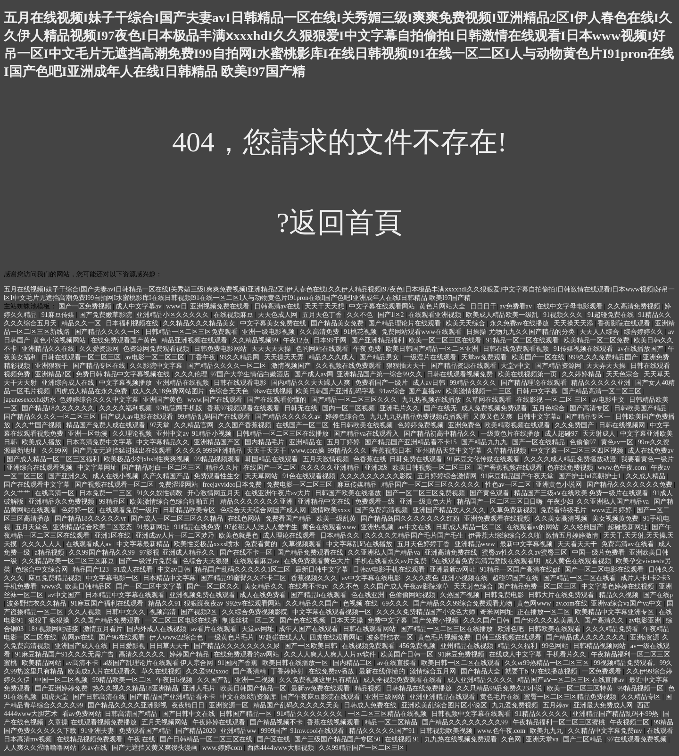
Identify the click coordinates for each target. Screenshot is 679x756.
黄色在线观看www (330, 527)
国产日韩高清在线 (100, 696)
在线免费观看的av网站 (247, 654)
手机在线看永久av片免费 (392, 561)
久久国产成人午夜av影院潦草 (407, 586)
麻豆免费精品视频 (55, 578)
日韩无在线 (301, 408)
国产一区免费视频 (85, 306)
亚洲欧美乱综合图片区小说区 (445, 705)
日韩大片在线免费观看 (562, 594)
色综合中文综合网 (42, 569)
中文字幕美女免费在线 (274, 323)
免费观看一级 (376, 501)
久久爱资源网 (100, 348)
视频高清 (163, 611)
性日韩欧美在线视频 (364, 425)
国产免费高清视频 (382, 510)
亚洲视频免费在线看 (220, 306)
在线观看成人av (90, 544)
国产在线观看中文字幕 (38, 484)
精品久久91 (164, 603)
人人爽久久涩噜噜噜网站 (41, 747)
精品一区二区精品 (391, 722)
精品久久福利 (518, 645)
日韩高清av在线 (278, 306)
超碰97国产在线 (516, 578)
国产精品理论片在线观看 (405, 323)
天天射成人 (599, 433)
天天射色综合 (474, 586)
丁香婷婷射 (288, 671)
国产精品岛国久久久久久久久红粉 (411, 518)
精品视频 (369, 688)
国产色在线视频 (304, 620)
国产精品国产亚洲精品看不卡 (173, 696)
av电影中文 (609, 399)
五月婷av (557, 705)
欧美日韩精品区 (89, 586)
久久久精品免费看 (613, 628)
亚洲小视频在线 (465, 578)
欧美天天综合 (466, 323)
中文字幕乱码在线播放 (360, 544)
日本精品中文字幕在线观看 (125, 594)
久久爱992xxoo (208, 671)
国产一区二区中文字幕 (150, 586)
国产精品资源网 (559, 365)
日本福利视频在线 (133, 323)
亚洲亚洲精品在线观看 (443, 696)
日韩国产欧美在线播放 (349, 493)
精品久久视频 (619, 594)
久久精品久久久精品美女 (200, 323)
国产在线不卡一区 (247, 552)
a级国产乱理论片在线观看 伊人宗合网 (159, 662)
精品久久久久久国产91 (383, 730)
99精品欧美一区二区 (123, 679)
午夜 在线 (142, 739)
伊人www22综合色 (177, 637)
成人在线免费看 (264, 594)
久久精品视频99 (256, 340)
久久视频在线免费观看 (349, 365)
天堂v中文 (516, 365)
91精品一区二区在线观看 (523, 340)
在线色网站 (245, 518)
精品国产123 (92, 569)
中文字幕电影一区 (113, 578)
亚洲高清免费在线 (451, 552)
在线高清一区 (55, 493)
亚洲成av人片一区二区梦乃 (175, 535)
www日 (176, 306)
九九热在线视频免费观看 (461, 739)
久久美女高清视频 (562, 518)
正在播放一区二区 (544, 611)
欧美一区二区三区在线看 (446, 340)
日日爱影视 (129, 645)
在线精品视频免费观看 (90, 739)
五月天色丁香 (323, 314)
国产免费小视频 (436, 620)
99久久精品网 (240, 357)
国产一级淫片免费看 (149, 561)
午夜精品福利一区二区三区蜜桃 (560, 722)
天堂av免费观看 (485, 357)
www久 (51, 586)
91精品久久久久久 (542, 713)
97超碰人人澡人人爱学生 (262, 527)
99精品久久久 (348, 450)
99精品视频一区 (641, 688)
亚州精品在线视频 (467, 645)
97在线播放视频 (555, 671)
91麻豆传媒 (58, 314)
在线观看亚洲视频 (435, 314)
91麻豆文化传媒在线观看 (484, 459)
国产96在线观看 (123, 637)
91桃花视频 (361, 331)
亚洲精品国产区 (218, 442)
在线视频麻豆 (234, 314)
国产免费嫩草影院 (106, 314)
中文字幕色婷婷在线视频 (618, 586)
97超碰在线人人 (283, 637)
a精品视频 (50, 552)
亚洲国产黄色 (163, 399)
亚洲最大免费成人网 (604, 705)
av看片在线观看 (215, 628)
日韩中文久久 (126, 611)
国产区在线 (274, 739)
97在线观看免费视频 (638, 739)
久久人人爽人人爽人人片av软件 (331, 654)
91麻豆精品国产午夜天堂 (518, 476)
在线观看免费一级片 (129, 510)
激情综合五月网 (434, 671)
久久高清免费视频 (634, 306)
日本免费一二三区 (106, 493)
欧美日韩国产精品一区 (254, 688)
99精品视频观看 (218, 459)
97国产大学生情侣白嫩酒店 (250, 374)
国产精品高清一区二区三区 (602, 391)
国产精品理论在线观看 (535, 382)
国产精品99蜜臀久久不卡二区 (244, 578)
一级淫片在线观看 (431, 357)
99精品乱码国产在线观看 (215, 416)
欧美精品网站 (42, 662)
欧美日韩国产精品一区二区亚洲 (433, 348)
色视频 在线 (361, 603)
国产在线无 (441, 408)
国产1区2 (392, 314)
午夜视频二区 (630, 722)
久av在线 (95, 747)
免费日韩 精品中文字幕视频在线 (124, 374)
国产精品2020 (196, 730)
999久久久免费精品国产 (604, 357)
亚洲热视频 (378, 527)
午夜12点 (297, 340)
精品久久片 (223, 467)
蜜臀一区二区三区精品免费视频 (571, 696)
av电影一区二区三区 (155, 357)
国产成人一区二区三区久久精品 (178, 518)
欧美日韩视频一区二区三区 (432, 467)
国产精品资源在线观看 (464, 365)
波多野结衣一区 (391, 637)
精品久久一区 (82, 323)
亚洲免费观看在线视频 (498, 518)
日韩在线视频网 (623, 425)
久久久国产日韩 (487, 620)
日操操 (476, 331)
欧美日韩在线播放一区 (296, 662)
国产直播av (425, 391)
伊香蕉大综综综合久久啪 (505, 535)
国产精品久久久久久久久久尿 (238, 645)
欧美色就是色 (239, 535)
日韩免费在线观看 (416, 459)
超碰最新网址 (628, 527)
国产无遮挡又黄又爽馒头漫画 (155, 747)
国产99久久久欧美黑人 (548, 620)
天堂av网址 (258, 628)
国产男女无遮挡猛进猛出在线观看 (123, 450)
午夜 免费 (368, 348)
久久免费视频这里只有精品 (319, 679)
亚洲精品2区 (54, 374)
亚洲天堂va (543, 739)
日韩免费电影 (505, 594)
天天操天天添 (574, 323)
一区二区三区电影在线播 (182, 620)
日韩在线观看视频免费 (461, 374)
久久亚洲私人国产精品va (614, 501)
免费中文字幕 (388, 620)
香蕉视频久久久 (315, 578)
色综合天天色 (229, 391)
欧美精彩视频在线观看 (518, 425)
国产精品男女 (380, 357)
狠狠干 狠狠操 (49, 620)
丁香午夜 (203, 357)
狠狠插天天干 (407, 365)
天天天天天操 (272, 348)
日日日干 (483, 306)
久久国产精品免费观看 (108, 620)
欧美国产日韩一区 (408, 654)
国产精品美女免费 (338, 323)
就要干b (516, 671)
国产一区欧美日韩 (311, 645)
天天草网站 (262, 476)
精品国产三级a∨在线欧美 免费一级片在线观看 (582, 493)
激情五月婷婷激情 (573, 535)
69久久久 (396, 603)
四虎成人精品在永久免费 (92, 391)
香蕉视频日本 (392, 450)
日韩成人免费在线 (371, 705)
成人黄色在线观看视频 (579, 561)
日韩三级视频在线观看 (509, 637)
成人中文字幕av (139, 306)
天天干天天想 (325, 306)
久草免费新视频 (514, 510)
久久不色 (361, 314)
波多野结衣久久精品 (37, 603)
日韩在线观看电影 (241, 382)
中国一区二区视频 (62, 679)
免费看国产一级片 (382, 382)
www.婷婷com (223, 747)
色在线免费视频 (571, 467)
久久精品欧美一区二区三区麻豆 (69, 561)
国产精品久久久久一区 (108, 331)
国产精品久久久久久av (289, 416)
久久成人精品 (646, 476)
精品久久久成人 (332, 357)
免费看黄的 (261, 544)
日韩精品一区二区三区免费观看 (192, 331)
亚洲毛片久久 (400, 408)
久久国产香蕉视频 (245, 425)
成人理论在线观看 (290, 535)
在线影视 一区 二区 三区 (552, 399)
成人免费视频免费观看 (495, 408)
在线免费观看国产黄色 (124, 340)
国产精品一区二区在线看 (580, 578)
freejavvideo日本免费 (232, 484)
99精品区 (113, 501)
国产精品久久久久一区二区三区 (51, 416)
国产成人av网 (313, 374)
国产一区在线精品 (539, 442)
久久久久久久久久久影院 (377, 476)
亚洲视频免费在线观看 (203, 594)
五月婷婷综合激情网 (448, 476)
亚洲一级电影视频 (269, 331)
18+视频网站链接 (54, 628)
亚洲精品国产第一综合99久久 (380, 374)
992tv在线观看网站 (254, 603)
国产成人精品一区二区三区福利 (54, 459)
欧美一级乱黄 (337, 518)
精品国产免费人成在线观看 (106, 425)
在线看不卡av (309, 586)
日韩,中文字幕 (537, 391)
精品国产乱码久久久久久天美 (297, 705)
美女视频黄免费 (616, 518)
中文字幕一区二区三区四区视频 (578, 450)
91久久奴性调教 (160, 493)
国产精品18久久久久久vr (91, 518)
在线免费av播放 (332, 671)
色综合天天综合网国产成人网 (264, 510)
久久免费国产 (575, 425)
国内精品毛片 (265, 442)
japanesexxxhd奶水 (30, 399)
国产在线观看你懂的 (277, 399)
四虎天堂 (55, 696)
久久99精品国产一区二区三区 (362, 747)
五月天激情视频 (327, 459)
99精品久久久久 (474, 382)
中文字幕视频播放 (126, 382)
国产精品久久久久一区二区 (227, 365)
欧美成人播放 (42, 442)
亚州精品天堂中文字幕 (450, 450)
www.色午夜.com (622, 467)
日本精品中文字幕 (170, 578)
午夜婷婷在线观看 (219, 722)
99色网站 (556, 645)
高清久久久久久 (143, 654)
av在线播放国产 (641, 348)
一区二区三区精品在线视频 (388, 713)
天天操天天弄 (285, 357)
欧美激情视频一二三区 (479, 391)
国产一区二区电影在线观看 (605, 569)
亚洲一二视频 (255, 679)
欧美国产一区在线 (539, 357)
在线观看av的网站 (533, 527)
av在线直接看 (397, 662)
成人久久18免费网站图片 (169, 391)
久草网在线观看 (489, 399)
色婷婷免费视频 (421, 425)
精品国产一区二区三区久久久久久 (431, 484)
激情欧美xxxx (331, 510)
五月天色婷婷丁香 (424, 544)
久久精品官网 (194, 425)
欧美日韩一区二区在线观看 (461, 662)
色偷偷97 (584, 442)
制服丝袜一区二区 (249, 620)
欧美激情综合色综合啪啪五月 (173, 501)
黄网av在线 (78, 637)
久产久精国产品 (167, 476)
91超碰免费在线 (612, 314)
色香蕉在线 (369, 459)
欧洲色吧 (511, 628)
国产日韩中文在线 (189, 713)
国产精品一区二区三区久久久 (355, 399)
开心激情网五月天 (214, 493)
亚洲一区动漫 (88, 433)
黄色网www (535, 603)
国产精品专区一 (588, 416)
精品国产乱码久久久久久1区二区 (243, 569)
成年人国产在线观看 (309, 628)
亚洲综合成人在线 (68, 382)
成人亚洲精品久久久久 (481, 679)
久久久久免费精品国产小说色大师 (426, 611)
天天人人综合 (600, 331)
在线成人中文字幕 (516, 654)
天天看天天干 (578, 544)
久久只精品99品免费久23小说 (500, 688)
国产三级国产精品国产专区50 (338, 739)
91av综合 (393, 391)
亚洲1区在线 (113, 535)
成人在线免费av (650, 450)
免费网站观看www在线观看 (422, 331)
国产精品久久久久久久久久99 (466, 722)
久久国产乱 (214, 679)
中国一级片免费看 (599, 552)
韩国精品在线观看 (272, 459)
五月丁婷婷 (344, 442)
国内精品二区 (353, 662)
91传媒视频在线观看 (584, 348)
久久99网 (55, 450)
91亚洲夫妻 (98, 730)
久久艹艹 (18, 493)
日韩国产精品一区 (246, 713)
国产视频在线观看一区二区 (115, 484)
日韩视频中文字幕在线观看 (472, 713)
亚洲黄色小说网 (560, 484)
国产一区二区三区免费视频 (426, 493)
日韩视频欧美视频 (447, 730)
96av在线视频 (272, 391)
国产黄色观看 (490, 493)
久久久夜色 (422, 578)
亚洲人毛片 (199, 688)
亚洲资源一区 (229, 705)
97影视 (149, 552)
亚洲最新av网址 (453, 569)
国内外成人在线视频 (157, 628)
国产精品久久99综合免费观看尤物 (463, 603)
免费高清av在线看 (628, 544)
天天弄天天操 (607, 365)
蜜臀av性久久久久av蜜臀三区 (525, 552)
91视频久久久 (564, 314)
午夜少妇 (560, 501)
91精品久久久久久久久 (311, 713)
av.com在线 (571, 603)
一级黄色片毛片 (232, 637)
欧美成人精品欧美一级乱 (503, 314)
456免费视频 (418, 645)
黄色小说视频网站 (60, 340)
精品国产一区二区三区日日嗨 (501, 501)
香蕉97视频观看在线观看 (244, 408)
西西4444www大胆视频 (281, 747)
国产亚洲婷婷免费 (62, 688)
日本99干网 (331, 340)
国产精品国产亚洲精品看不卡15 (411, 442)
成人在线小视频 (116, 476)
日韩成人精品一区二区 (470, 527)
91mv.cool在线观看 (318, 730)
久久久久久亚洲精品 (331, 467)
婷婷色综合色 (346, 416)
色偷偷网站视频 (413, 594)
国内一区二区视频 (349, 408)
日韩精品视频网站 (600, 645)
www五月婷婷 (612, 510)
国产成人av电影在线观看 (138, 416)
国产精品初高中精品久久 (441, 433)
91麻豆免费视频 (462, 654)
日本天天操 (347, 620)
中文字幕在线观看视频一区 (332, 611)
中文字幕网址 (98, 467)
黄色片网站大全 (443, 306)
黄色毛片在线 (501, 696)
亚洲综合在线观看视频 (41, 467)
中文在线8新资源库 (249, 696)
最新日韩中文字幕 (322, 569)
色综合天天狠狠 (206, 561)
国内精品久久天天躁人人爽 (311, 382)
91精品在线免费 (198, 527)
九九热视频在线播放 (432, 399)
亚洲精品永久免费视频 (62, 501)
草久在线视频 (162, 671)
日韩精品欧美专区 (190, 510)
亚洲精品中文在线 (325, 501)
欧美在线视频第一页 (528, 374)
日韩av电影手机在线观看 (390, 569)
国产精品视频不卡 (277, 722)
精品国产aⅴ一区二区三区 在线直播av (571, 679)
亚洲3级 (376, 467)
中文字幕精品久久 (163, 442)
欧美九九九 (547, 730)
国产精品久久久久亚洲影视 (128, 705)
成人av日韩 (430, 382)
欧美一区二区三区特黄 (581, 688)
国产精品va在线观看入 (367, 433)
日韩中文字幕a (539, 416)
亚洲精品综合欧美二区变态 (93, 527)
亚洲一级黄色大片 (426, 501)
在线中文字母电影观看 (570, 306)
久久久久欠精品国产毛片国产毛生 (414, 535)
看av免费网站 (81, 713)
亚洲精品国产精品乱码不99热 (616, 713)
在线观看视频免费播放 (105, 722)
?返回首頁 (340, 222)
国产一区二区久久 (214, 586)
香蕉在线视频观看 (334, 722)
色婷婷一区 (78, 510)
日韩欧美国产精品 (641, 408)
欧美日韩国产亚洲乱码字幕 (336, 391)
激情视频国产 (292, 365)
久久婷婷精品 (582, 374)
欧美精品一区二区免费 (597, 340)
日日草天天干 (170, 645)
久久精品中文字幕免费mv (606, 730)
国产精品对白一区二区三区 (162, 467)
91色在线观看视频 (309, 476)
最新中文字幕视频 (527, 544)
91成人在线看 (134, 569)
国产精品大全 (481, 671)
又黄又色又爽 (493, 416)
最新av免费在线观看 (321, 688)
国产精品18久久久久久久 (59, 408)
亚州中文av (172, 433)
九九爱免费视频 (516, 705)
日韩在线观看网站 (370, 628)
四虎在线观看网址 (336, 637)
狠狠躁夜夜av (203, 603)
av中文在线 (415, 527)
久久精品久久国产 (312, 603)
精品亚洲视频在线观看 (195, 340)
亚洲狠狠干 (52, 365)
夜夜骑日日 (189, 705)
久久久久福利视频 (126, 408)
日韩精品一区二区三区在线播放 (283, 433)
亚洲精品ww (239, 730)
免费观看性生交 (218, 476)
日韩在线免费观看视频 (517, 348)
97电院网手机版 (180, 408)
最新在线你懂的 (383, 671)
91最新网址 (153, 527)
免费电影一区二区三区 (300, 484)
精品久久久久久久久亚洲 (257, 501)
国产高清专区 (590, 408)
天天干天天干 (267, 450)
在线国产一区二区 (303, 425)
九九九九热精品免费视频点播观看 (420, 416)
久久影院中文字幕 (157, 365)
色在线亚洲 (368, 594)
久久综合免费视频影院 (256, 611)
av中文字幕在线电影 (372, 578)
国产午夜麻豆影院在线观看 (321, 696)
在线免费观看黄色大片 (318, 561)
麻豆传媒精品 (358, 484)
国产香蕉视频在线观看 (510, 467)
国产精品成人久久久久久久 (586, 637)
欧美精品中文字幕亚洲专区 (615, 611)
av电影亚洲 (646, 620)
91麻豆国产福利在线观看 (108, 603)
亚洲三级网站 (385, 696)
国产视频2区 (200, 611)
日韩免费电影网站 (221, 348)
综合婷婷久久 (644, 331)
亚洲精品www (476, 544)
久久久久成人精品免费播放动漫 (571, 459)
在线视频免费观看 (369, 645)
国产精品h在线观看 (319, 594)
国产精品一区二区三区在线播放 (447, 628)
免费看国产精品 (289, 518)
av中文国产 (65, 594)
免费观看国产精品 (146, 730)
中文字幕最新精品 (143, 544)
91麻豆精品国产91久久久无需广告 (65, 654)
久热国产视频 (460, 594)
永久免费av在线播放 (520, 323)
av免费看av (517, 306)
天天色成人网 (278, 314)
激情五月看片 (103, 628)
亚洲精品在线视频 (183, 382)
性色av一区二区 (509, 484)
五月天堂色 (32, 527)
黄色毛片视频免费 (445, 637)
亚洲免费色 (464, 425)
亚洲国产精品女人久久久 (450, 510)
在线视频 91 (403, 739)
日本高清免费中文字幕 (100, 442)
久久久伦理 (190, 374)
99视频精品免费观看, (625, 662)
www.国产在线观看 (215, 399)
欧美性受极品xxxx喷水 (207, 544)
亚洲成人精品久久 (189, 552)
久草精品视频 (507, 450)
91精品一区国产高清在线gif (521, 569)
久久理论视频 (133, 433)
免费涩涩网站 (179, 484)
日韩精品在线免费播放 (420, 688)
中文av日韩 (174, 569)
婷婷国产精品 (190, 654)
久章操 (58, 722)
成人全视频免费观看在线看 (403, 679)
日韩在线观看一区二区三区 (82, 357)
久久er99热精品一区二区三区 (547, 662)
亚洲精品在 (306, 442)
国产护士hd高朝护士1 (590, 476)
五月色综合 (549, 408)
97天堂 (160, 425)
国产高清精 (250, 671)
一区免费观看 (602, 671)
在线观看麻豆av (257, 561)
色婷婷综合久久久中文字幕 (100, 399)
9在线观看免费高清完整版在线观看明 (486, 561)
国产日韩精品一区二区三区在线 (207, 739)
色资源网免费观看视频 (157, 348)
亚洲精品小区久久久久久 (173, 314)
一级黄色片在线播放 (511, 433)
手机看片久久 (567, 654)
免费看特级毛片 (564, 510)
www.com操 (307, 450)
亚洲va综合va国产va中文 (627, 603)
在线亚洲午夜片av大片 (278, 493)
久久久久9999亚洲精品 (210, 450)
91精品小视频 (212, 433)
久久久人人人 (42, 544)
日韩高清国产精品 (132, 713)
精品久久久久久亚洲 (601, 382)
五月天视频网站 (165, 722)
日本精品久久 (341, 535)
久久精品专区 (641, 696)
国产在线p (658, 594)
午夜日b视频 (175, 679)
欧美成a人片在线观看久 (103, 671)
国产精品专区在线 (100, 365)
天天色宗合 (623, 374)
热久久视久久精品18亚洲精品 (136, 688)
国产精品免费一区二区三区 (538, 586)
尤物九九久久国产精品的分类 (533, 331)
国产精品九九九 (485, 442)
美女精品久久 (265, 586)
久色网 (512, 739)
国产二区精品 (583, 739)
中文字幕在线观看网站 (383, 306)
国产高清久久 (605, 620)
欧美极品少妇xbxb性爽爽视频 (147, 459)
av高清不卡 (83, 662)
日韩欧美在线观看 (555, 628)
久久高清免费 (320, 331)
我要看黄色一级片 (647, 459)
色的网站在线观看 (323, 348)
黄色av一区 (618, 442)
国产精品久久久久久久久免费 (630, 484)
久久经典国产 (584, 527)
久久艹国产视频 (39, 425)
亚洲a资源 (644, 637)
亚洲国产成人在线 (82, 645)
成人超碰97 (562, 433)
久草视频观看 (302, 544)
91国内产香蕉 (238, 662)
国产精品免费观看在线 (311, 552)
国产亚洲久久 (69, 476)
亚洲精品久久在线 (49, 348)
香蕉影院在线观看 (624, 323)
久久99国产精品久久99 (103, 552)
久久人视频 (85, 611)
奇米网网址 (497, 611)
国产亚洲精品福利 (378, 340)
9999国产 (274, 730)
